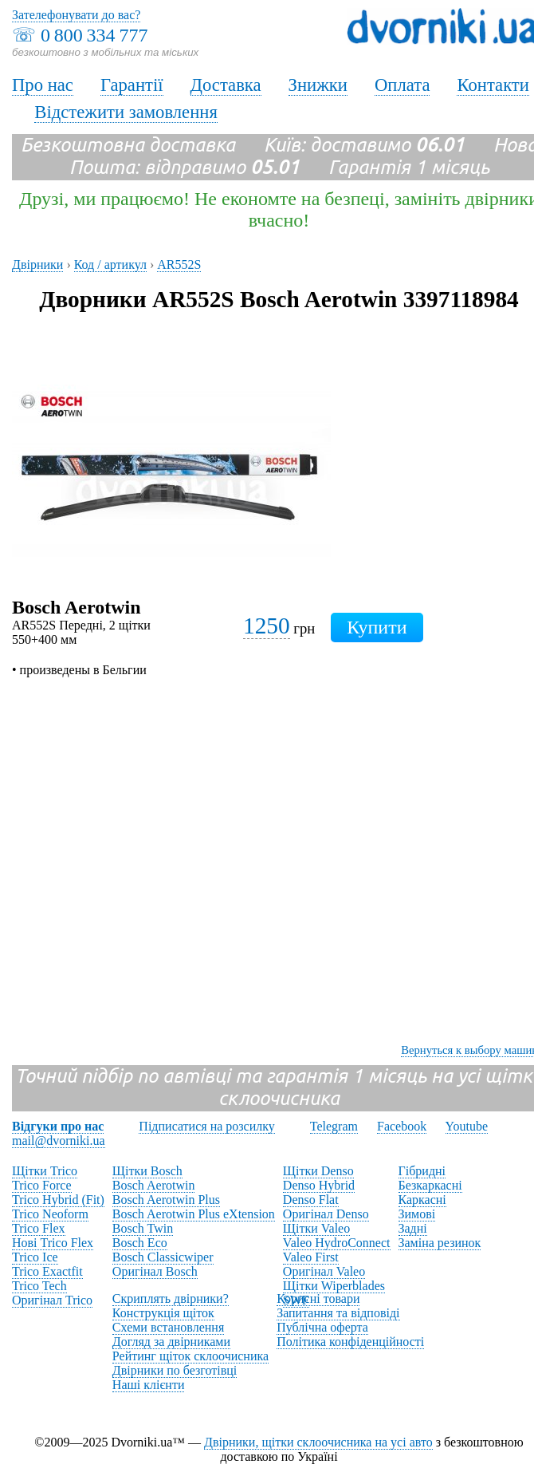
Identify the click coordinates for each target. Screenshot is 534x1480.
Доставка (225, 85)
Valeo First (311, 1257)
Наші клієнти (148, 1384)
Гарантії (131, 85)
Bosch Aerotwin (153, 1185)
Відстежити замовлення (126, 112)
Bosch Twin (142, 1228)
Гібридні (422, 1171)
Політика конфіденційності (350, 1341)
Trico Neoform (50, 1214)
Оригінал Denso (326, 1214)
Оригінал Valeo (324, 1271)
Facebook (401, 1126)
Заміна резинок (440, 1242)
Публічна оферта (322, 1327)
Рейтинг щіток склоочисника (190, 1356)
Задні (413, 1228)
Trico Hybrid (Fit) (58, 1199)
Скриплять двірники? (170, 1298)
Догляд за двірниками (171, 1341)
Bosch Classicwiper (163, 1257)
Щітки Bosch (147, 1171)
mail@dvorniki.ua (58, 1140)
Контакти (492, 85)
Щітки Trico (44, 1171)
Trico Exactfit (47, 1271)
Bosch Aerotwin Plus (166, 1199)
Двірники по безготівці (174, 1370)
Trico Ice (35, 1257)
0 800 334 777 (94, 35)
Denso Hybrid (319, 1185)
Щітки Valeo (316, 1228)
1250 (266, 625)
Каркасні (422, 1199)
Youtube (467, 1126)
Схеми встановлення (168, 1327)
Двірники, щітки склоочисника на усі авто (318, 1442)
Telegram (334, 1126)
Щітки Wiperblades (334, 1286)
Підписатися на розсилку (206, 1126)
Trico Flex (38, 1228)
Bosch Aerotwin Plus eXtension (193, 1214)
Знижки (318, 85)
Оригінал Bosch (155, 1271)
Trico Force (42, 1185)
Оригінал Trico (52, 1300)
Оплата (402, 85)
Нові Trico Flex (52, 1242)
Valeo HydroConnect (337, 1242)
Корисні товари (318, 1298)
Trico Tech (39, 1286)
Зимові (417, 1214)
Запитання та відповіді (338, 1313)
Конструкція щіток (163, 1313)
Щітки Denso (318, 1171)
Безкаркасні (430, 1185)
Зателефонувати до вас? (76, 15)
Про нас (42, 85)
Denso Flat (311, 1199)
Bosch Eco (139, 1242)
